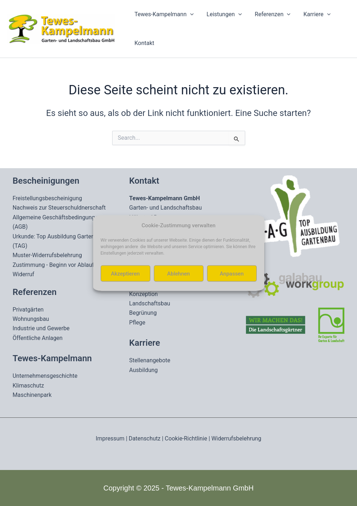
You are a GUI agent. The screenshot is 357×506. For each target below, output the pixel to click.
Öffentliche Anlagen (38, 338)
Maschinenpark (32, 394)
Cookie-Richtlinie (186, 438)
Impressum (109, 438)
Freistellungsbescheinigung (48, 198)
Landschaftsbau (149, 303)
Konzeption (143, 294)
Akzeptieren (125, 273)
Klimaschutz (28, 385)
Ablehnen (178, 273)
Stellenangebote (149, 360)
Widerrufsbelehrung (237, 438)
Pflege (137, 322)
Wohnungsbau (31, 318)
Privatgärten (28, 309)
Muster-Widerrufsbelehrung (47, 255)
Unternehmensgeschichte (45, 375)
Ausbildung (143, 370)
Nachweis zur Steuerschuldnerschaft (59, 207)
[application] (189, 14)
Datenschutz (144, 438)
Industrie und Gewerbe (41, 328)
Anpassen (232, 273)
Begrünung (143, 312)
